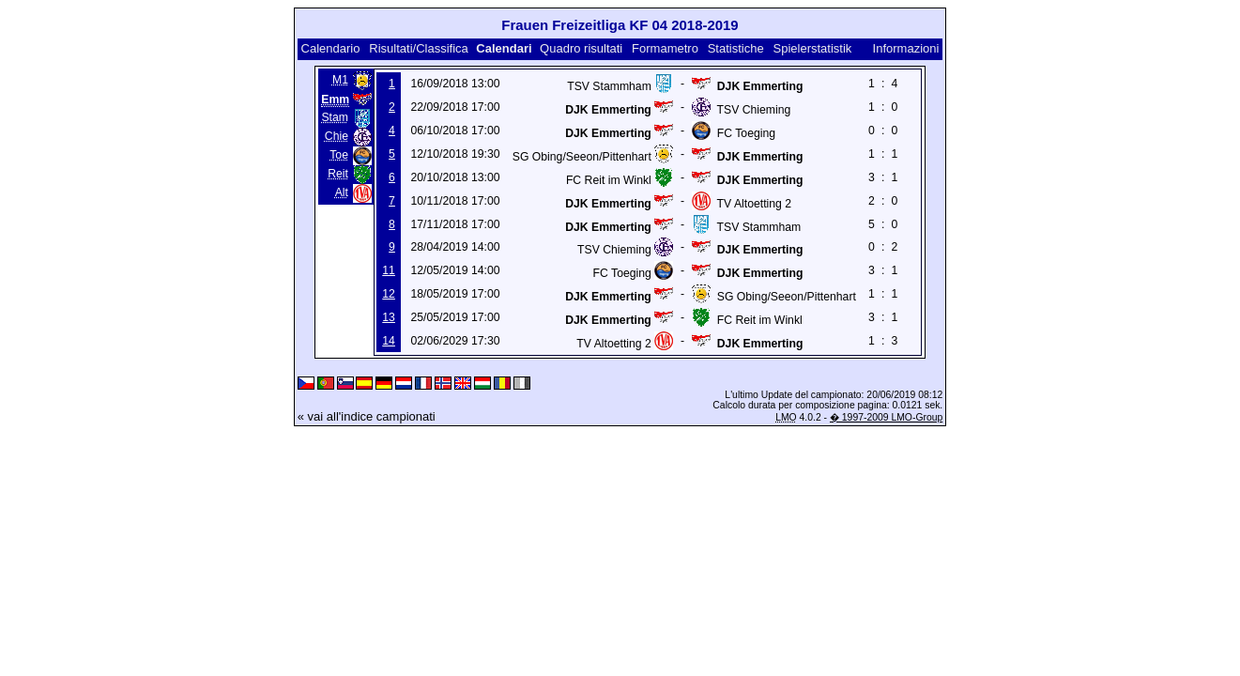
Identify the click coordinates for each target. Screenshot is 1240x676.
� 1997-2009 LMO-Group (886, 417)
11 (388, 270)
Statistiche (736, 48)
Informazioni (906, 48)
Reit (338, 173)
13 (388, 317)
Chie (336, 136)
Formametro (665, 48)
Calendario (330, 48)
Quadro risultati (581, 48)
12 (388, 293)
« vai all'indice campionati (367, 416)
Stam (334, 117)
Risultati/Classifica (418, 48)
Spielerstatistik (812, 48)
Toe (338, 154)
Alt (341, 192)
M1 (340, 79)
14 (388, 340)
